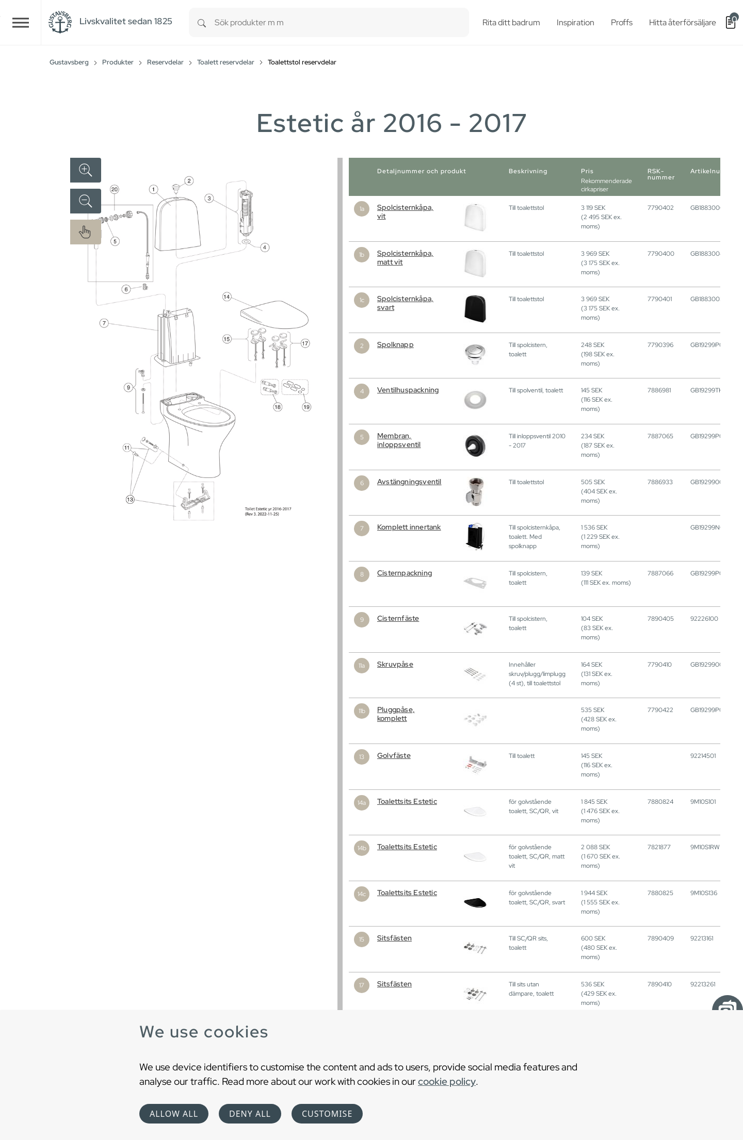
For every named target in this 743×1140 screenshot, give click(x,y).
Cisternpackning (404, 572)
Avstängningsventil (409, 481)
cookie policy (447, 1081)
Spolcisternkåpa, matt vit (405, 258)
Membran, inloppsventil (399, 440)
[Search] (202, 22)
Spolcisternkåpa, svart (405, 303)
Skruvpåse (395, 664)
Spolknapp (395, 344)
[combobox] (342, 22)
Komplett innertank (409, 527)
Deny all (250, 1113)
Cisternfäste (398, 618)
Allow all (174, 1113)
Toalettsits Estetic (407, 801)
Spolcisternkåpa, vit (405, 212)
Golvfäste (394, 755)
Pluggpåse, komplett (396, 714)
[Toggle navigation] (20, 22)
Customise (327, 1113)
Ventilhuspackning (408, 389)
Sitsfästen (394, 938)
